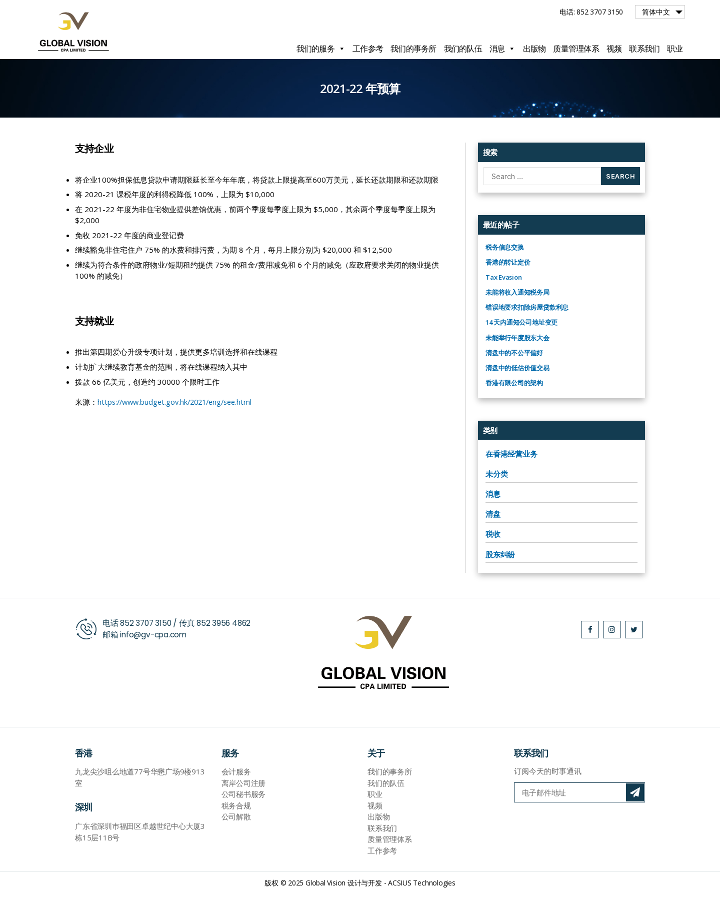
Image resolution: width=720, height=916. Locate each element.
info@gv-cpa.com (155, 657)
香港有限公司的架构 (514, 405)
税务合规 (236, 828)
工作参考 (367, 48)
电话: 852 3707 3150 (591, 12)
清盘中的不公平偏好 (514, 375)
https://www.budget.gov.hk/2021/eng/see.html (179, 424)
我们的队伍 (463, 48)
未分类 (497, 496)
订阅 (635, 815)
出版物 (534, 48)
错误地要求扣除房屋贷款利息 (527, 329)
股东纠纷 (500, 577)
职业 (674, 48)
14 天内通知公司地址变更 (522, 344)
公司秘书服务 (244, 816)
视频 (614, 48)
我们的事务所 (413, 48)
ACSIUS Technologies (422, 905)
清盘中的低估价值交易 (518, 390)
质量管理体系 (576, 48)
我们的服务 (321, 48)
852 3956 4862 (227, 645)
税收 (493, 556)
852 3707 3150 (147, 645)
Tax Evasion (504, 299)
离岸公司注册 (244, 805)
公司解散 (236, 839)
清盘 (493, 536)
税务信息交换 (505, 269)
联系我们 (644, 48)
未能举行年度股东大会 (518, 360)
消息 (503, 48)
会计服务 (236, 794)
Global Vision (326, 905)
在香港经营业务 (511, 476)
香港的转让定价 (508, 284)
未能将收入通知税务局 (518, 314)
